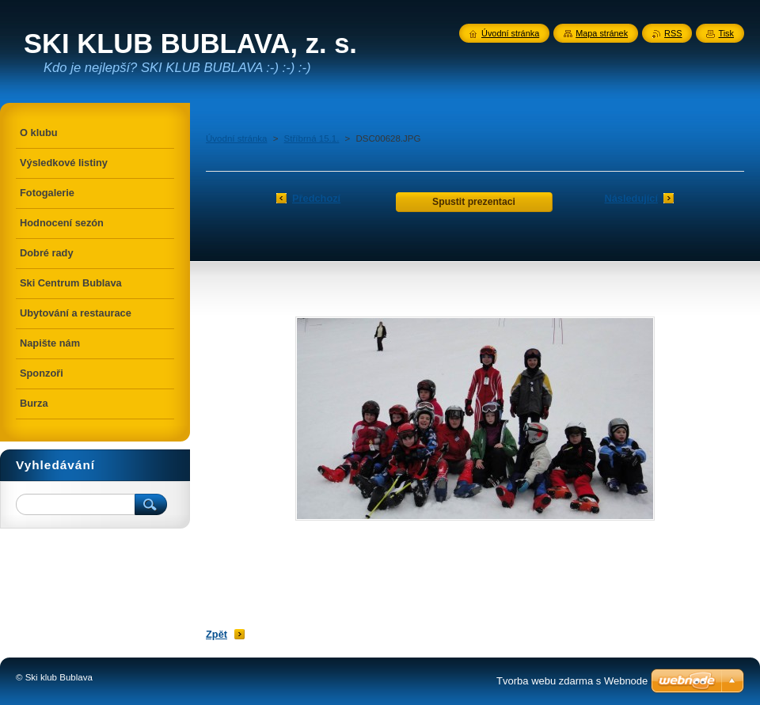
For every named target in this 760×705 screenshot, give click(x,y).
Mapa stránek (602, 33)
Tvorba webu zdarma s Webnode (572, 681)
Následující (631, 198)
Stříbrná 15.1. (312, 138)
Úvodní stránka (236, 138)
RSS (673, 33)
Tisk (726, 33)
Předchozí (316, 198)
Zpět (216, 634)
